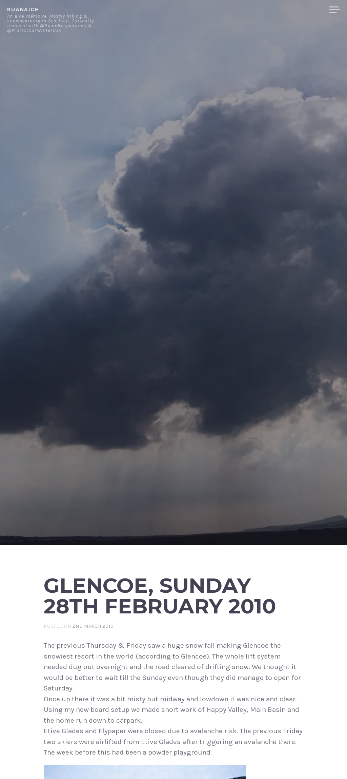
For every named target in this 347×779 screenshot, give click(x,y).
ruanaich (23, 9)
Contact (254, 10)
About (221, 10)
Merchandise (299, 10)
